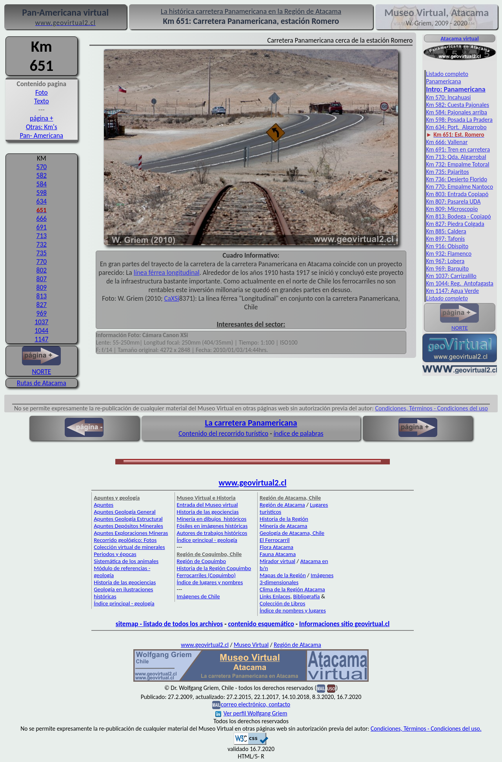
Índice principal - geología (124, 603)
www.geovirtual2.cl (253, 483)
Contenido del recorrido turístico (223, 433)
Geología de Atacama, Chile (292, 532)
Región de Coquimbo (201, 561)
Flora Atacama (276, 547)
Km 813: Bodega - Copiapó (458, 216)
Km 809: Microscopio (452, 209)
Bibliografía (306, 596)
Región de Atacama (282, 504)
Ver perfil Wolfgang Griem (251, 713)
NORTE (41, 367)
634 (41, 201)
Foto (41, 92)
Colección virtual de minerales (129, 547)
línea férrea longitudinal (167, 272)
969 (41, 313)
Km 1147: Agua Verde (452, 290)
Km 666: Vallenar (446, 142)
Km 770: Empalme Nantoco (459, 186)
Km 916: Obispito (447, 246)
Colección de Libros (282, 603)
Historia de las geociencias (125, 582)
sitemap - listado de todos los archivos (169, 623)
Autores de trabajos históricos (212, 532)
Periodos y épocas (115, 554)
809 (41, 287)
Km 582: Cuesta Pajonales (457, 104)
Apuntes (103, 504)
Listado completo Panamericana (447, 77)
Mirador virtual (277, 561)
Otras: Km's (41, 127)
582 (41, 175)
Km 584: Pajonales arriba (456, 112)
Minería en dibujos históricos (212, 518)
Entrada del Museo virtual (207, 504)
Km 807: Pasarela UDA (453, 201)
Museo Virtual (251, 644)
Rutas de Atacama (41, 383)
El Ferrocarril (275, 540)
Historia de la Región (284, 518)
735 (41, 253)
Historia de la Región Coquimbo (214, 568)
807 (41, 278)
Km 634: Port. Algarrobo (456, 127)
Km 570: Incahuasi (448, 97)
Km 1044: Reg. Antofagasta (459, 283)
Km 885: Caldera (446, 231)
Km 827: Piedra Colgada (455, 224)
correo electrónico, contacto (255, 704)
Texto (41, 101)
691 (41, 227)
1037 (41, 322)
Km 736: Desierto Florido (456, 179)
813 (41, 296)
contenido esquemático (261, 623)
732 (41, 244)
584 (41, 184)
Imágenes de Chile (198, 596)
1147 (41, 339)
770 (41, 261)
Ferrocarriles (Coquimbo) (206, 575)
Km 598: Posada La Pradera (459, 119)
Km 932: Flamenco (448, 253)
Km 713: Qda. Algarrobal (456, 157)
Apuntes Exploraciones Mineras (131, 532)
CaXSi (171, 298)
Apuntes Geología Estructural (128, 518)
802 (41, 270)
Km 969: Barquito (447, 268)
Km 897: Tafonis (445, 238)
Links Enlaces (275, 596)
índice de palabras (298, 433)
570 (41, 167)
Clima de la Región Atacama (292, 589)
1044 (41, 330)
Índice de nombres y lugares (293, 610)
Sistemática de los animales (126, 561)
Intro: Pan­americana (455, 89)
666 (41, 218)
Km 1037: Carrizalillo (451, 276)
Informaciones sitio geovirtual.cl (344, 623)
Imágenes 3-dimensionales (296, 579)
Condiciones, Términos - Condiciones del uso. (426, 728)
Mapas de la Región (283, 575)
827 (41, 304)
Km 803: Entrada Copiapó (457, 194)
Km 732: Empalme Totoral (457, 164)
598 (41, 192)
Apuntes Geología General (125, 511)
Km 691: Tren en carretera (458, 149)
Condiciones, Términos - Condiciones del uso (431, 408)
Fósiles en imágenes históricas (212, 525)
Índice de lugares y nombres (210, 582)
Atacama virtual (459, 38)
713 (41, 235)
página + (41, 118)
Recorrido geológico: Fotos (125, 540)
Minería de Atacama (283, 525)
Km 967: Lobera (445, 261)
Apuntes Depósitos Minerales (128, 525)
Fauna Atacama (278, 554)
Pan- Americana (41, 135)
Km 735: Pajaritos (447, 171)
